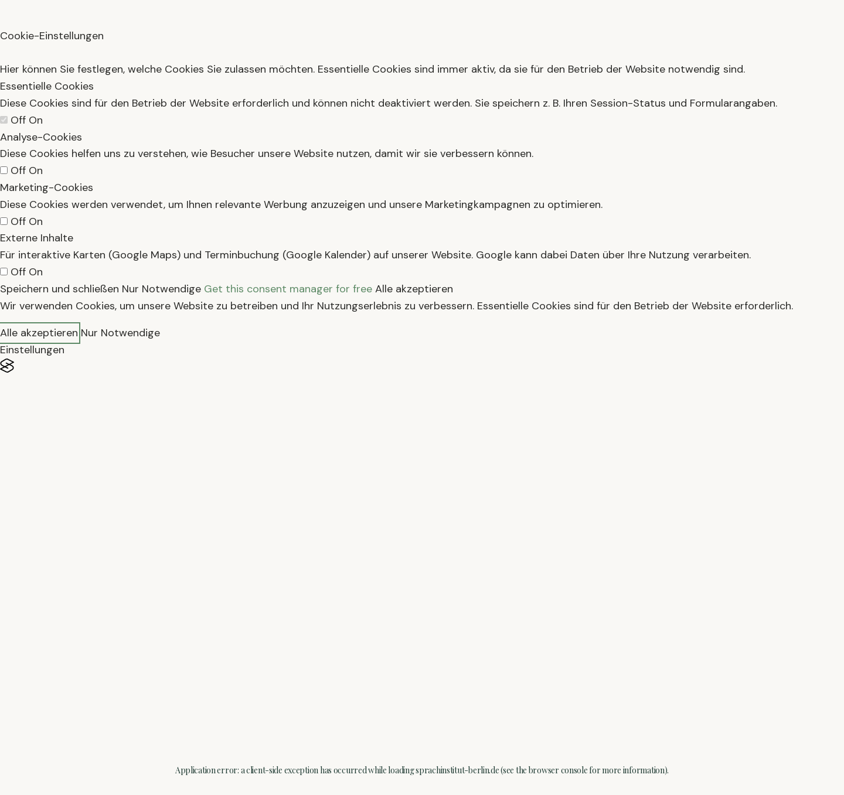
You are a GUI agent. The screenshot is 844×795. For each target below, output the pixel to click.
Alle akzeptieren (414, 289)
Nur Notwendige (161, 289)
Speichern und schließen (59, 289)
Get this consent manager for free (288, 289)
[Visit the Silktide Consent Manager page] (422, 366)
